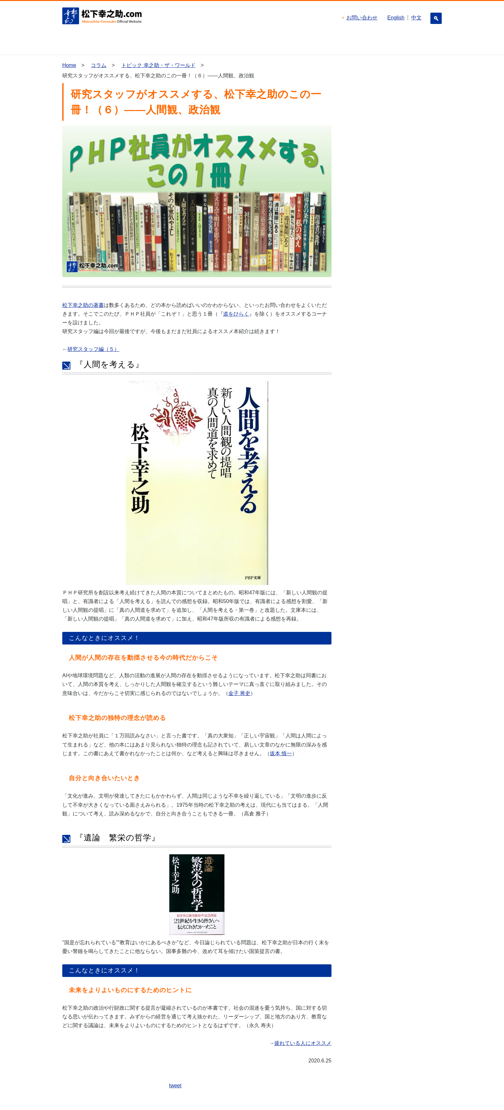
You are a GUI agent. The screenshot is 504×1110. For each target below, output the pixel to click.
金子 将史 (239, 693)
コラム (98, 65)
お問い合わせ (362, 17)
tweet (175, 1085)
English (395, 17)
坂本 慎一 (281, 753)
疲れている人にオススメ (302, 1043)
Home (69, 65)
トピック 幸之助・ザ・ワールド (158, 65)
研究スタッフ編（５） (93, 349)
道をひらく (236, 314)
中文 (416, 17)
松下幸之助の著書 (83, 305)
